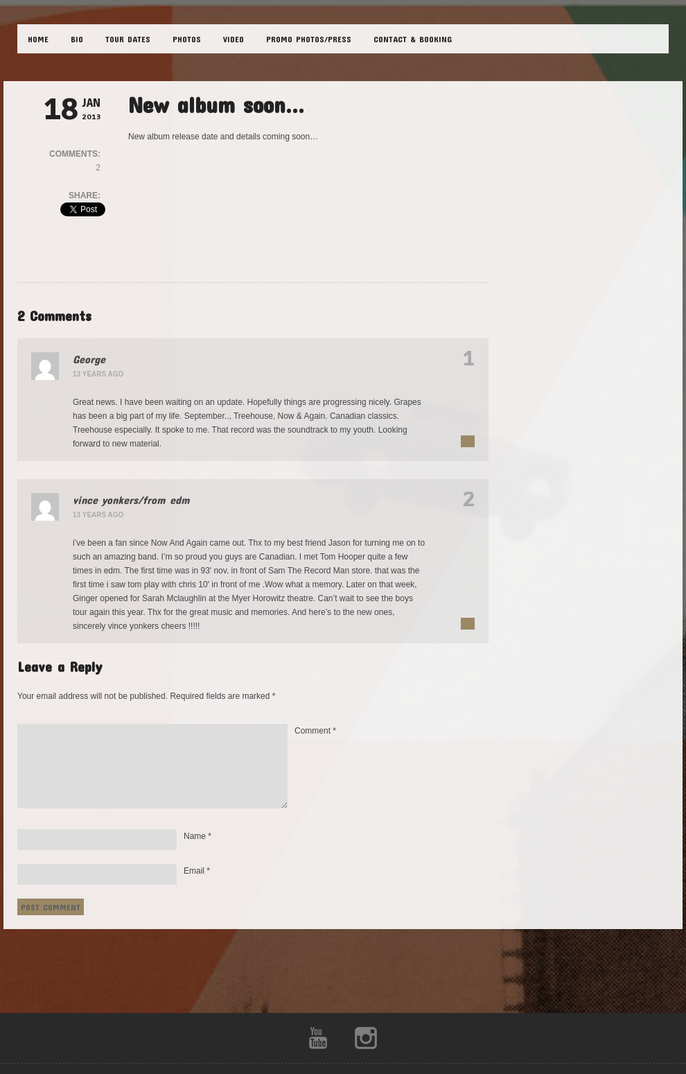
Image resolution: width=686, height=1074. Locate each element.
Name (197, 836)
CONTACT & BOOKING (412, 39)
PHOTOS (187, 39)
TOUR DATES (127, 39)
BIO (77, 39)
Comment (315, 731)
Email (197, 871)
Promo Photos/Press (308, 39)
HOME (38, 39)
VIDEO (233, 39)
